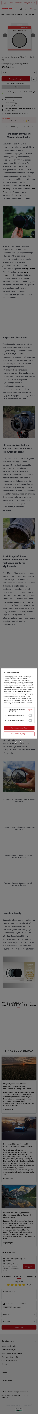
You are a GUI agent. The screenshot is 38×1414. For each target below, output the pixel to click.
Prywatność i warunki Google (21, 691)
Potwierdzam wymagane (19, 734)
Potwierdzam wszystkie (19, 728)
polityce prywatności (17, 687)
